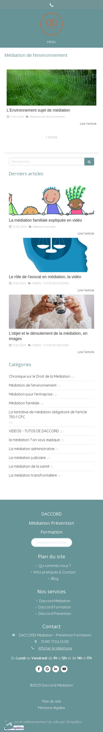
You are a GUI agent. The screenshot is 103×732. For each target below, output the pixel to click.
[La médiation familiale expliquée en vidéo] (51, 198)
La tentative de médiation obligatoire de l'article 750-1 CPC (48, 414)
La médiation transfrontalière (33, 475)
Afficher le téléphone (55, 648)
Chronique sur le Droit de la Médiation (39, 376)
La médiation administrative (31, 449)
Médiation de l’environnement (33, 385)
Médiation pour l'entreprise (30, 394)
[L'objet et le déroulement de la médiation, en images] (51, 312)
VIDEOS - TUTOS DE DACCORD (34, 431)
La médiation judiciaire (27, 457)
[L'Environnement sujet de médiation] (51, 87)
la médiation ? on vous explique (34, 440)
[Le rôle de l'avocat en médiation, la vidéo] (51, 255)
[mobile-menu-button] (51, 42)
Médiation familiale (24, 403)
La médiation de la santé (29, 466)
